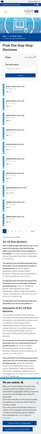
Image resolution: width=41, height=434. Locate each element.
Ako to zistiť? (34, 1)
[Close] (37, 382)
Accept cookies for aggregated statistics (19, 423)
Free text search (12, 64)
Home (4, 36)
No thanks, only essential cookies (17, 429)
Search (20, 75)
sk (35, 5)
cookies (21, 415)
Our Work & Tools (16, 36)
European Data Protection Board (11, 4)
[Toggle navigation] (6, 12)
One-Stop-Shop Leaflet (11, 237)
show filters (30, 57)
